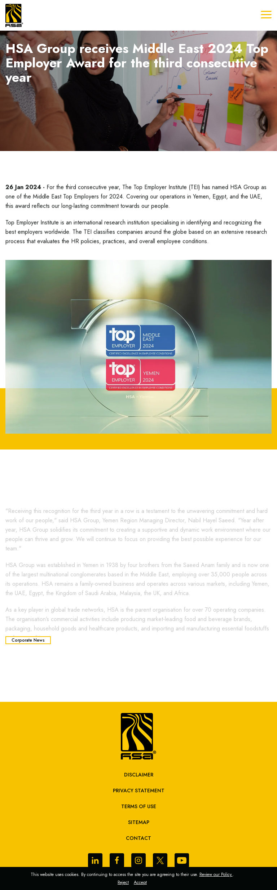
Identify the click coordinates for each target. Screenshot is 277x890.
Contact (138, 838)
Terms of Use (138, 806)
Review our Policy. (216, 874)
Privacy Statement (138, 790)
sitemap (138, 822)
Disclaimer (138, 774)
